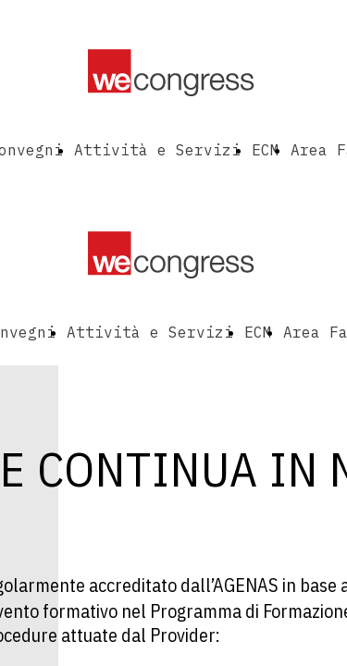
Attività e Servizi (157, 150)
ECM (265, 150)
